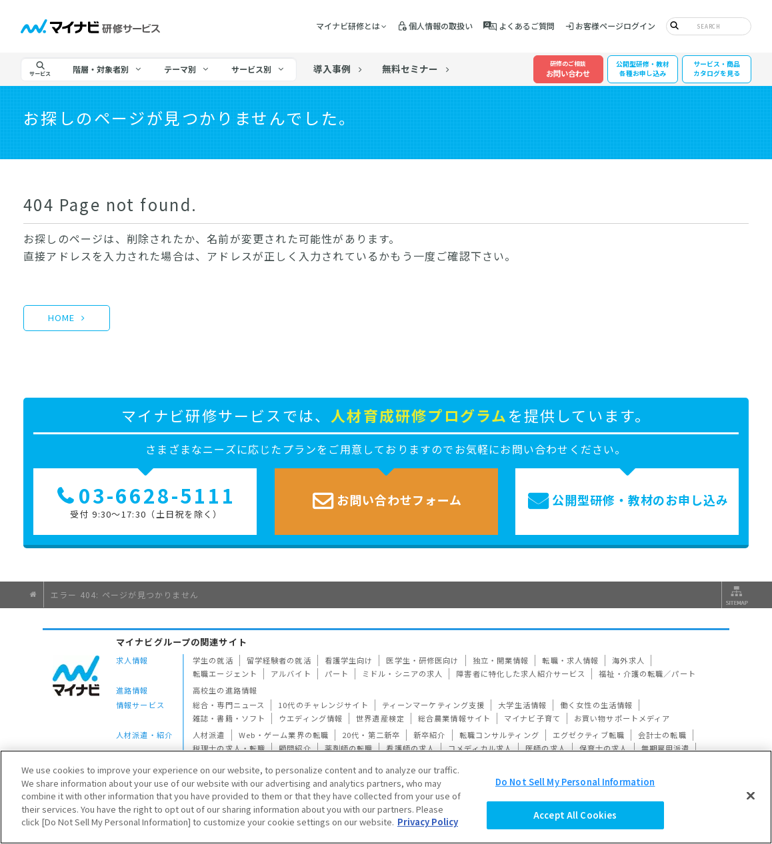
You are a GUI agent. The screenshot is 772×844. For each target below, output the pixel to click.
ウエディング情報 (311, 718)
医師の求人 (545, 748)
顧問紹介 (295, 748)
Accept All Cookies (575, 815)
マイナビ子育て (532, 718)
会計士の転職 (662, 734)
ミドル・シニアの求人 (402, 673)
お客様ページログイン (615, 25)
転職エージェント (225, 673)
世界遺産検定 (380, 718)
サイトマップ (735, 595)
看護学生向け (349, 660)
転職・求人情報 (570, 660)
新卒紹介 (429, 734)
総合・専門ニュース (229, 704)
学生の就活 (213, 660)
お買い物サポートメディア (622, 718)
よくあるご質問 (527, 25)
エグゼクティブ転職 (589, 734)
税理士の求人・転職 (229, 748)
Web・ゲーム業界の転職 (284, 734)
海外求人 (628, 660)
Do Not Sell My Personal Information (575, 781)
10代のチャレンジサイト (323, 704)
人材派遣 (209, 734)
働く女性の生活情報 (596, 704)
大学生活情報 (522, 704)
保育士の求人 (603, 748)
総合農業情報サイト (454, 718)
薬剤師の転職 (349, 748)
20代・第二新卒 (371, 734)
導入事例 (332, 68)
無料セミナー (410, 68)
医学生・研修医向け (422, 660)
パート (337, 673)
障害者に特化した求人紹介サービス (520, 673)
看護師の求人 (410, 748)
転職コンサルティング (499, 734)
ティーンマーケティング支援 (433, 704)
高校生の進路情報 (225, 690)
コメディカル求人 (480, 748)
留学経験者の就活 (279, 660)
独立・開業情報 (501, 660)
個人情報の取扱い (441, 25)
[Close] (750, 795)
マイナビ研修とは (348, 25)
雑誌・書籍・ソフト (229, 718)
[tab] (107, 69)
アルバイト (291, 673)
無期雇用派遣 (665, 748)
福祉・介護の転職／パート (647, 673)
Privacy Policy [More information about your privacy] (427, 821)
